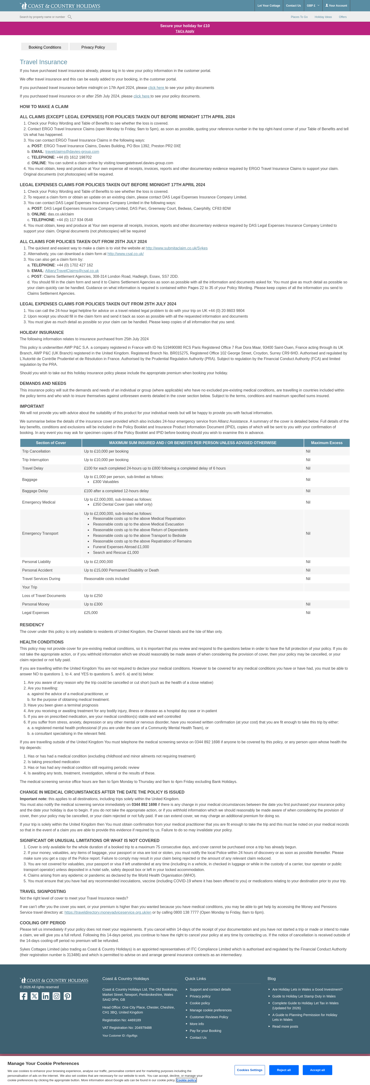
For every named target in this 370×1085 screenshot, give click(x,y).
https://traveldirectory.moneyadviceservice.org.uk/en (107, 912)
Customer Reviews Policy (209, 1017)
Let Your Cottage (269, 5)
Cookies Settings (250, 1070)
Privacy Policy (93, 47)
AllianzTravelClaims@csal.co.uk (72, 271)
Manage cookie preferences (211, 1010)
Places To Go (299, 17)
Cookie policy (200, 1003)
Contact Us (293, 5)
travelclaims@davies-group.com (72, 152)
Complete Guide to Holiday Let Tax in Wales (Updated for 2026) (305, 1005)
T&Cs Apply (185, 31)
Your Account (336, 5)
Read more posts (285, 1026)
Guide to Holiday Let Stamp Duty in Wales (304, 996)
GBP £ (313, 5)
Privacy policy (200, 996)
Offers (343, 17)
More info (197, 1024)
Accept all (317, 1070)
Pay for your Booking (205, 1031)
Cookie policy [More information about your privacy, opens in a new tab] (187, 1080)
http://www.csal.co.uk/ (125, 254)
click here (156, 88)
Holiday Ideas (323, 17)
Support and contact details (210, 989)
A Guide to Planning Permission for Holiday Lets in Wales (304, 1017)
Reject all (284, 1070)
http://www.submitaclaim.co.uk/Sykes (177, 248)
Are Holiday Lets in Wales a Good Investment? (307, 989)
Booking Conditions (45, 47)
